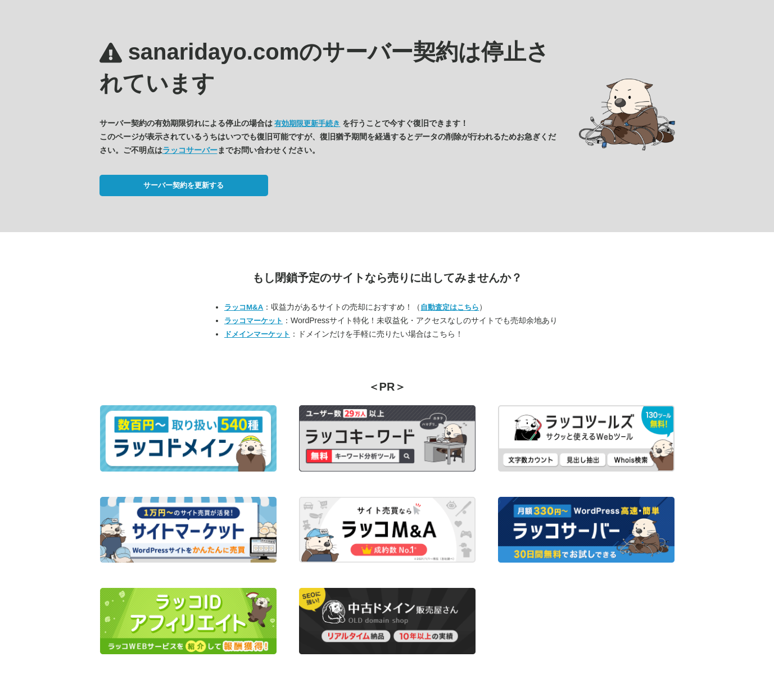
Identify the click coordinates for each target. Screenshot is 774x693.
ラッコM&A (243, 307)
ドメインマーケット (257, 334)
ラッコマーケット (253, 320)
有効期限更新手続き (307, 123)
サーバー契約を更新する (183, 185)
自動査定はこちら (449, 307)
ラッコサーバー (190, 150)
